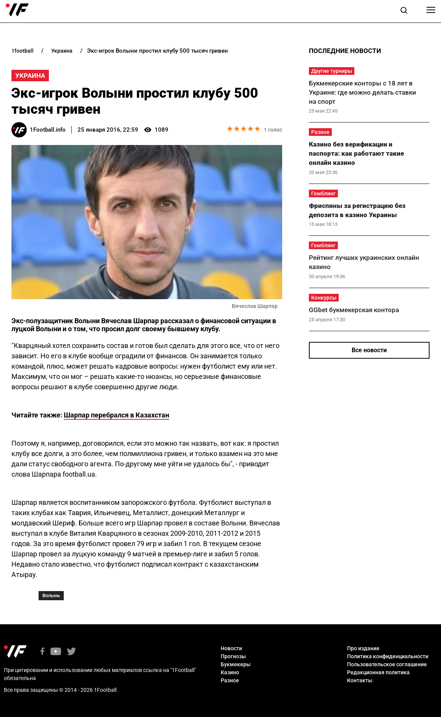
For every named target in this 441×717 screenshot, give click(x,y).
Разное (320, 132)
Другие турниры (331, 71)
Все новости (369, 350)
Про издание (363, 648)
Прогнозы (233, 656)
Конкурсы (323, 298)
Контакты (359, 680)
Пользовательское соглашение (387, 664)
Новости (231, 648)
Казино (230, 672)
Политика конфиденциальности (387, 656)
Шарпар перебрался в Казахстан (116, 415)
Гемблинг (323, 193)
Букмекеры (235, 664)
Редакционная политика (378, 672)
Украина (30, 75)
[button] (404, 11)
